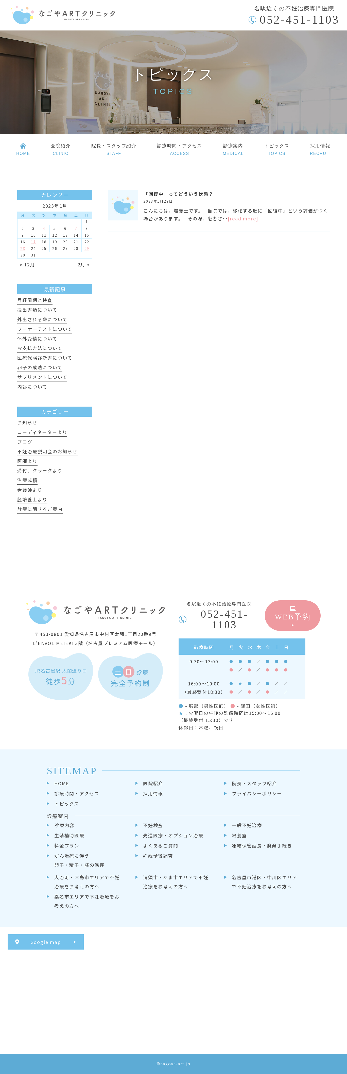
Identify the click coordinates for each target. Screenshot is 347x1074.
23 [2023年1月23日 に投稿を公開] (22, 248)
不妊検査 (153, 825)
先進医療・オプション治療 (173, 835)
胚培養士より (32, 499)
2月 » (84, 264)
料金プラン (66, 845)
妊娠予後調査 (158, 855)
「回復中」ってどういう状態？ (178, 193)
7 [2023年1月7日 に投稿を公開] (76, 228)
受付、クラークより (39, 470)
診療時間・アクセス (76, 793)
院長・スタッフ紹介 (254, 783)
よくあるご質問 (160, 845)
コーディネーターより (42, 432)
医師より (27, 461)
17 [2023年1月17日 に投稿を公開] (33, 241)
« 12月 (27, 264)
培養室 (239, 835)
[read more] (243, 218)
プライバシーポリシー (257, 793)
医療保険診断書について (44, 357)
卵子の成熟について (39, 367)
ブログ (24, 441)
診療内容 (64, 825)
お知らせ (27, 422)
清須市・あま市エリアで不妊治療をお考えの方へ (175, 882)
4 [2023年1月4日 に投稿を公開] (44, 228)
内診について (32, 386)
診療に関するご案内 (39, 509)
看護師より (29, 489)
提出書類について (37, 309)
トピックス (66, 803)
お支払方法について (39, 348)
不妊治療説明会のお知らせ (47, 451)
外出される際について (42, 319)
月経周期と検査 (35, 300)
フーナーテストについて (44, 329)
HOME (61, 783)
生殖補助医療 (69, 835)
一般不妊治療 (247, 825)
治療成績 (27, 480)
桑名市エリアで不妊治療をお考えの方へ (86, 901)
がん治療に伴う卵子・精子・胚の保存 (79, 860)
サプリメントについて (42, 377)
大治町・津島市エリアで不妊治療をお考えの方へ (86, 882)
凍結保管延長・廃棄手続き (262, 845)
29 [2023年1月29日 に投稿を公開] (87, 248)
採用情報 (153, 793)
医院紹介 (153, 783)
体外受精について (37, 338)
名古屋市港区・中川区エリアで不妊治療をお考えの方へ (264, 882)
